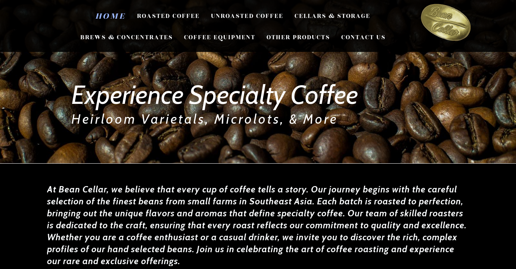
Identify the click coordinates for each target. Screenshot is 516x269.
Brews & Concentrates (126, 37)
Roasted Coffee (168, 16)
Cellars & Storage (332, 16)
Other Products (298, 37)
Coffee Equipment (219, 37)
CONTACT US (363, 37)
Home (110, 16)
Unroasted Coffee (247, 16)
